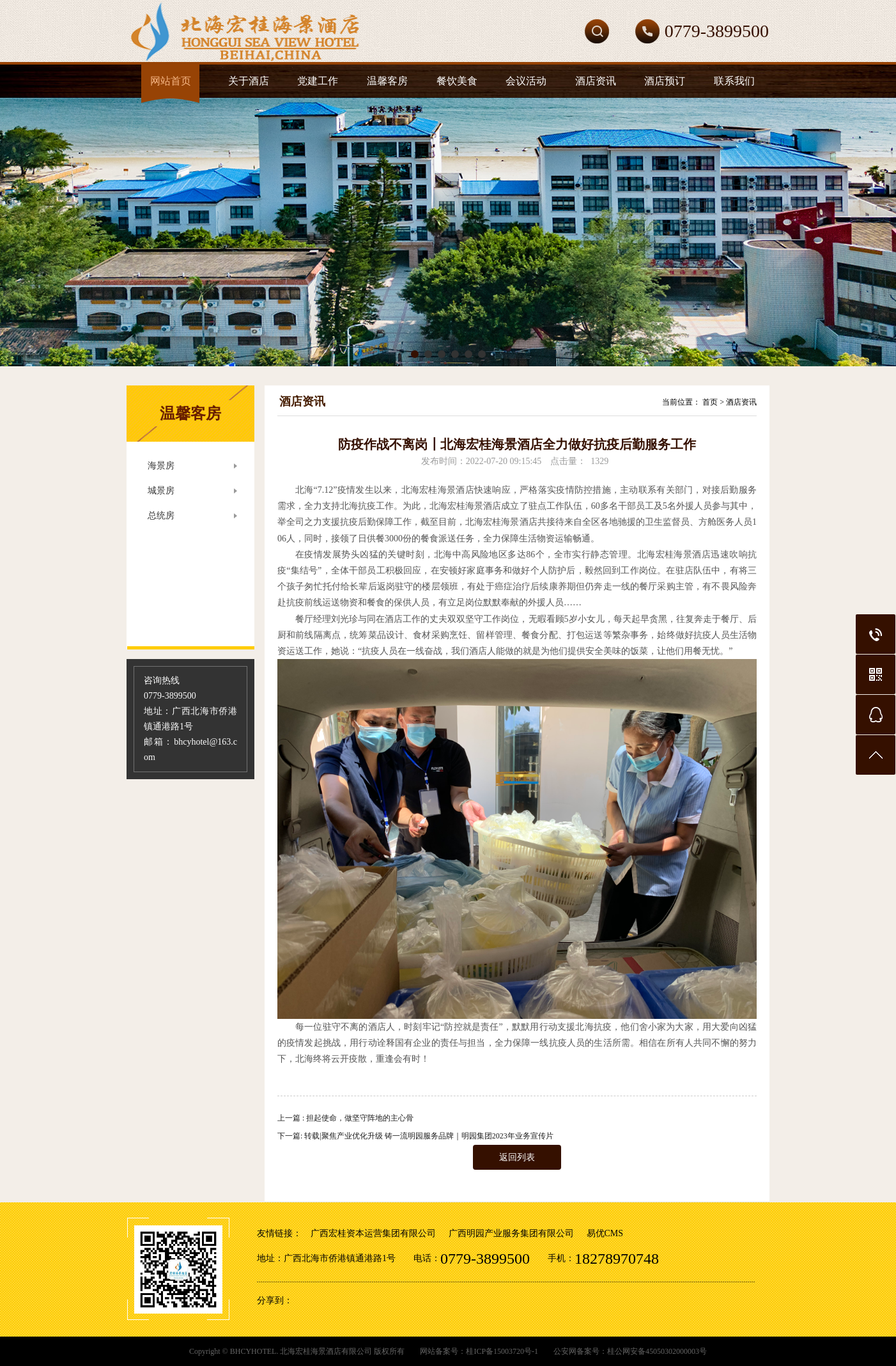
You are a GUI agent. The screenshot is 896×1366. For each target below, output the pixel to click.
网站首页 (170, 80)
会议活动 (526, 80)
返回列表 (517, 1157)
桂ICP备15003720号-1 (502, 1351)
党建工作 (317, 80)
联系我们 (734, 80)
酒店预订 (664, 80)
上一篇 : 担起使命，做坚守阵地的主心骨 (345, 1118)
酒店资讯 (595, 80)
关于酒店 (248, 80)
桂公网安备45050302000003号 (657, 1351)
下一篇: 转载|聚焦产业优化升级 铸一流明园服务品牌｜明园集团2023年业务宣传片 (415, 1135)
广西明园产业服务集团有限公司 (511, 1233)
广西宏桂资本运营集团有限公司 (373, 1233)
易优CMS (605, 1233)
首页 (710, 402)
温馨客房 (387, 80)
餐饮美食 (456, 80)
